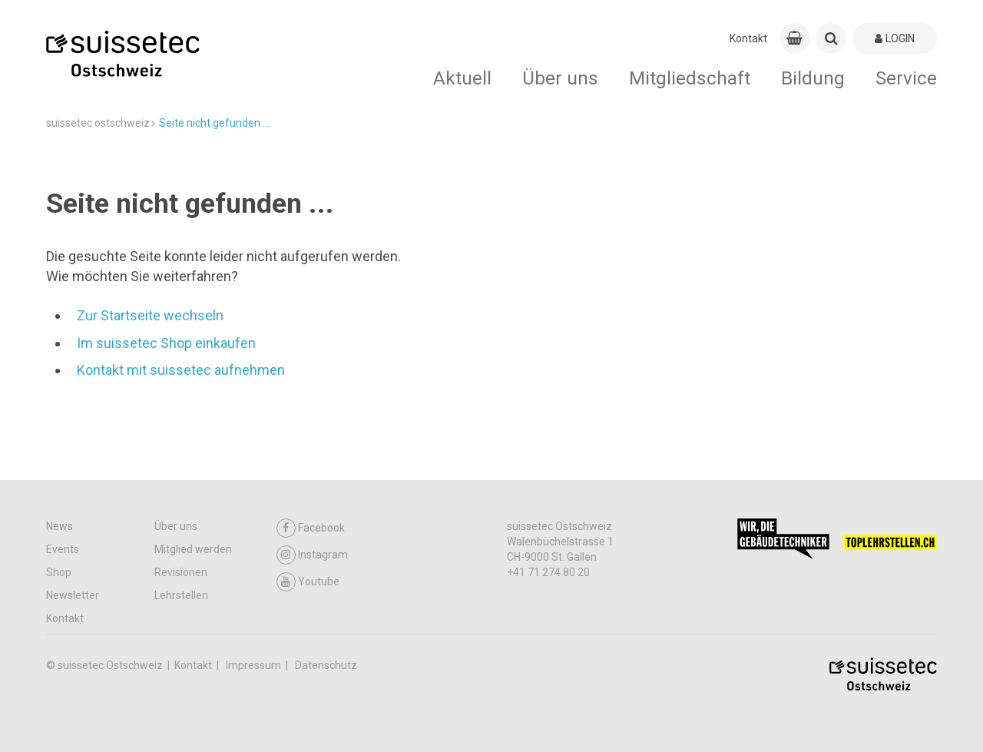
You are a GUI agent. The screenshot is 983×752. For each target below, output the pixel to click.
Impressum (254, 665)
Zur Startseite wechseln (150, 315)
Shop (58, 572)
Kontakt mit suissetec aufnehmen (181, 370)
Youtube (307, 581)
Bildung (813, 78)
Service (906, 78)
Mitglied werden (193, 549)
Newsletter (72, 595)
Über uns (560, 78)
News (59, 526)
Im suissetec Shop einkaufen (166, 343)
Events (62, 549)
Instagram (312, 555)
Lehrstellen (181, 595)
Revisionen (180, 572)
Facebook (310, 528)
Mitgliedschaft (689, 78)
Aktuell (462, 78)
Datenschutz (326, 665)
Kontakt (748, 38)
